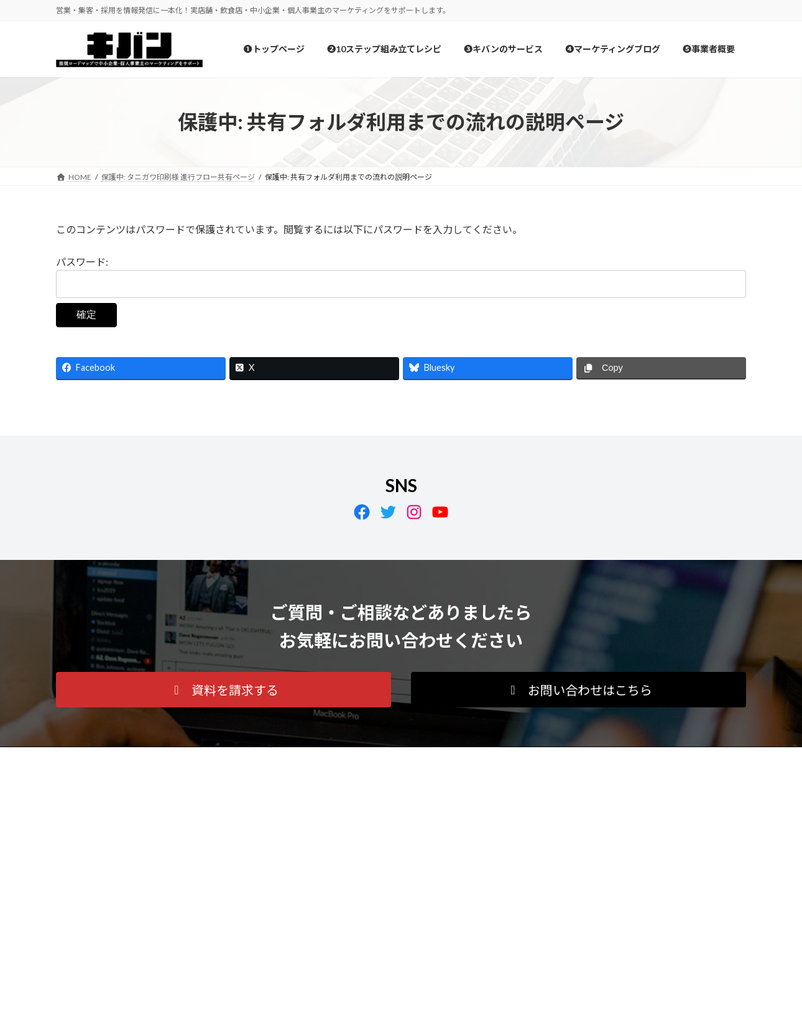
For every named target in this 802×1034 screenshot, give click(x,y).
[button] (223, 689)
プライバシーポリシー (105, 758)
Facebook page (637, 844)
